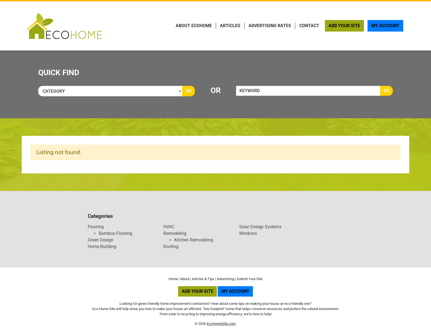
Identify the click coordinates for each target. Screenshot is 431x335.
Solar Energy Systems (260, 226)
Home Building (102, 246)
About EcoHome (194, 25)
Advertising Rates (269, 25)
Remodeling (174, 233)
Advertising (225, 279)
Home (173, 279)
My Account (385, 25)
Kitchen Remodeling (193, 240)
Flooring (96, 226)
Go (189, 91)
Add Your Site (344, 25)
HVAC (168, 226)
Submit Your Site (250, 279)
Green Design (101, 240)
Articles (230, 25)
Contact (309, 25)
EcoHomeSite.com (221, 324)
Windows (248, 233)
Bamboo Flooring (115, 233)
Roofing (170, 246)
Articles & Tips (203, 279)
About (184, 279)
